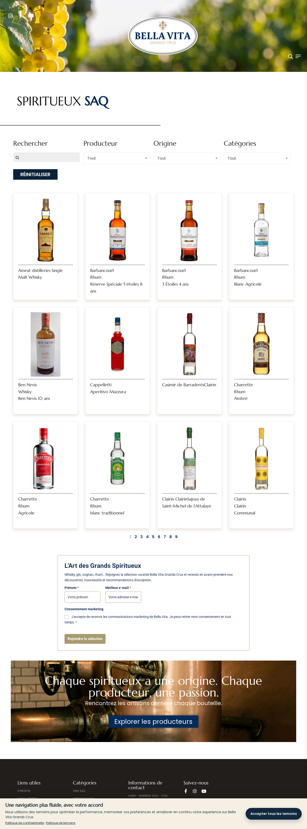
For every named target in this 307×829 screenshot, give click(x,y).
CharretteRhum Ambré (243, 391)
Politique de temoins (60, 823)
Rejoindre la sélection (85, 639)
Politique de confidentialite (24, 823)
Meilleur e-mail (118, 588)
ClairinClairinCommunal (244, 506)
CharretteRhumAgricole (27, 506)
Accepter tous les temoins (273, 813)
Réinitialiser (35, 174)
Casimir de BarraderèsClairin (189, 384)
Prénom (72, 588)
